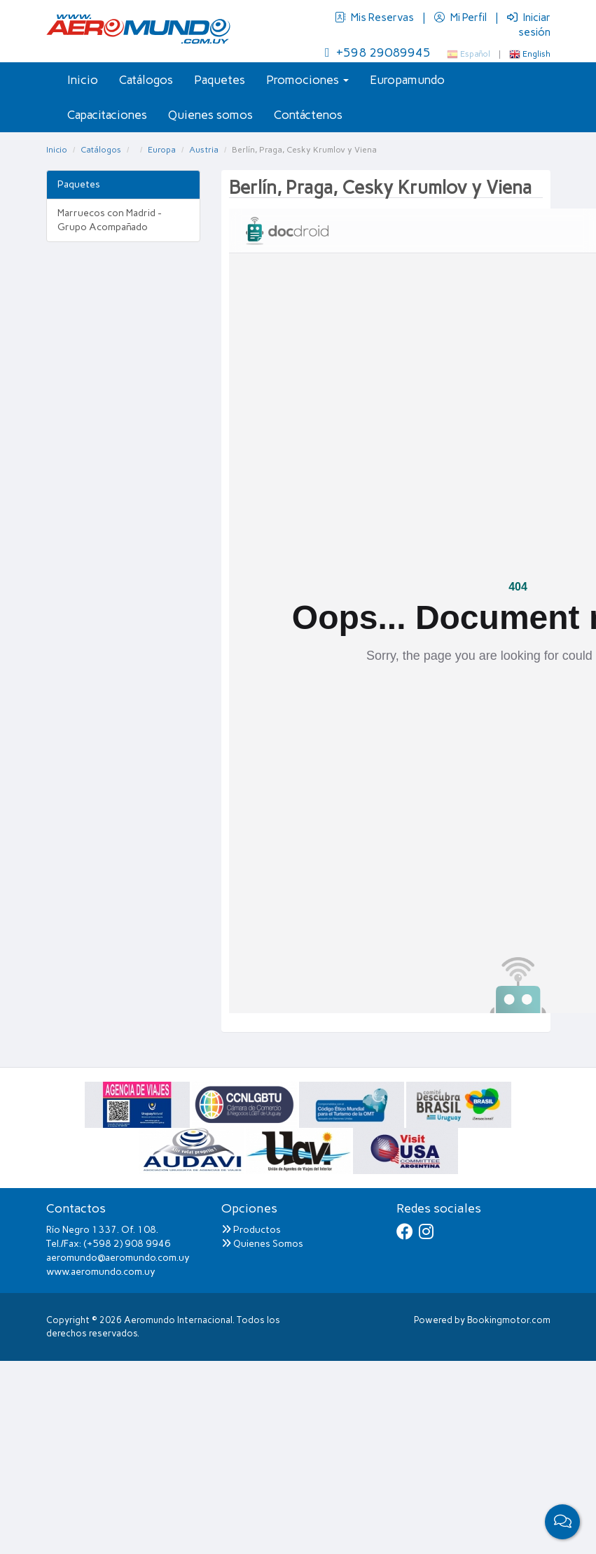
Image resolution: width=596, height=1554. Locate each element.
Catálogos (146, 80)
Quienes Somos (262, 1244)
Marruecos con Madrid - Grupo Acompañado (109, 220)
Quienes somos (210, 115)
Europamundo (407, 80)
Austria (204, 150)
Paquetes (219, 80)
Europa (162, 150)
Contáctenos (308, 115)
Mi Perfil (461, 17)
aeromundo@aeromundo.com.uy (118, 1258)
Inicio (82, 80)
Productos (251, 1230)
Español (468, 54)
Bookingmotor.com (508, 1320)
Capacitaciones (107, 115)
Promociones (307, 80)
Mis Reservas (375, 17)
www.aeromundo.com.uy (100, 1272)
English (529, 54)
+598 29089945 (378, 52)
